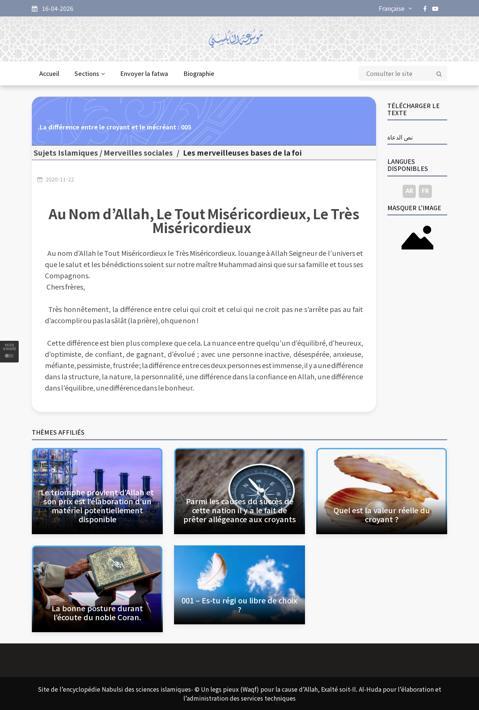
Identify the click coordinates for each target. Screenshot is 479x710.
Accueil (49, 73)
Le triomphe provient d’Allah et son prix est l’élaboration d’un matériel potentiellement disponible (97, 505)
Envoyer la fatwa (144, 73)
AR (409, 190)
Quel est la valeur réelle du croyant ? (381, 514)
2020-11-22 (60, 179)
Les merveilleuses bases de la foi (242, 152)
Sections (89, 73)
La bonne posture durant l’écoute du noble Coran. (97, 612)
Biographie (198, 73)
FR (425, 190)
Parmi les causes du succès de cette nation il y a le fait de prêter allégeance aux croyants (239, 510)
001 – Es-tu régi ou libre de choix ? (239, 605)
